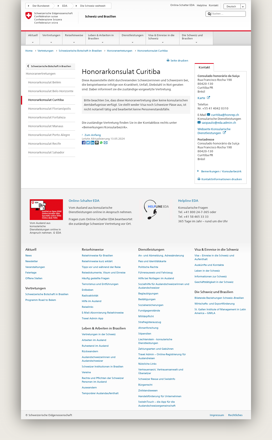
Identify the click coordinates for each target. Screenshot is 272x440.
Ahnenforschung (148, 327)
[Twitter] (88, 142)
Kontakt (202, 67)
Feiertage (30, 272)
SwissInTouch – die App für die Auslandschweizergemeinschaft (156, 404)
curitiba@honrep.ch (225, 115)
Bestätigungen (147, 299)
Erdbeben (87, 289)
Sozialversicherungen (150, 305)
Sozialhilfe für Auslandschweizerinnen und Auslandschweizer (163, 286)
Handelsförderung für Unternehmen (159, 396)
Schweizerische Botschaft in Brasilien (80, 50)
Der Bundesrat (41, 5)
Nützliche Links (147, 364)
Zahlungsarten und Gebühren (156, 348)
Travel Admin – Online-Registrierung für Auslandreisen (162, 356)
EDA (64, 5)
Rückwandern (90, 351)
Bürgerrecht (145, 384)
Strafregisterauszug (149, 322)
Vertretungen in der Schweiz (99, 334)
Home (29, 50)
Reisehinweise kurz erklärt (97, 261)
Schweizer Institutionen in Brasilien (102, 366)
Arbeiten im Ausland (94, 340)
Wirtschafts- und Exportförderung (215, 303)
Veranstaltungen (35, 267)
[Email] (105, 142)
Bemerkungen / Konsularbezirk (221, 171)
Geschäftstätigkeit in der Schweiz (214, 282)
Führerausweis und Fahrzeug (155, 272)
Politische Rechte (148, 267)
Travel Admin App (92, 318)
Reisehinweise (74, 38)
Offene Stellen (33, 278)
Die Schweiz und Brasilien (196, 38)
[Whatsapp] (101, 142)
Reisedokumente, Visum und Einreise (103, 272)
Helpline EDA (188, 200)
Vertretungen (51, 38)
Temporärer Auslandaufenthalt (100, 393)
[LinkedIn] (93, 142)
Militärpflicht (146, 316)
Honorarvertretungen (119, 50)
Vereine (86, 372)
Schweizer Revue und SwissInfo (156, 379)
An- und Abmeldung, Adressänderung (161, 255)
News (28, 255)
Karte (204, 98)
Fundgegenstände (149, 310)
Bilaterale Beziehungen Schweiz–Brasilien (219, 298)
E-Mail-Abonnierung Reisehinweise (103, 312)
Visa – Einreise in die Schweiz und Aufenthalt (214, 257)
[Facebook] (84, 142)
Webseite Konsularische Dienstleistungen (214, 131)
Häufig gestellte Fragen (95, 278)
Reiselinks (87, 307)
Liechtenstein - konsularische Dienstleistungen (155, 341)
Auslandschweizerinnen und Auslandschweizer (98, 359)
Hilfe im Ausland (91, 301)
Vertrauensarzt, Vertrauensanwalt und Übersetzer (160, 371)
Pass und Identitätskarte (152, 261)
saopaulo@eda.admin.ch (219, 122)
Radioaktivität (90, 295)
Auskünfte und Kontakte (209, 265)
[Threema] (97, 142)
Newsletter (31, 261)
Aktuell (33, 38)
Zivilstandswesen (148, 390)
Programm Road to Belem (40, 300)
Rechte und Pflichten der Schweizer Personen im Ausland (103, 380)
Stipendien (144, 333)
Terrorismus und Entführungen (100, 284)
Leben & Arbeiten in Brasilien (102, 38)
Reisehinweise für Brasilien (97, 255)
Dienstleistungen (133, 38)
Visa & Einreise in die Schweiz (162, 38)
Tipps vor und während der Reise (101, 267)
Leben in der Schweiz (207, 270)
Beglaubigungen (148, 293)
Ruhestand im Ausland (95, 345)
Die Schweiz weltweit (92, 5)
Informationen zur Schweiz (211, 276)
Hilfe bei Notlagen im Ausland (156, 278)
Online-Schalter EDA (84, 200)
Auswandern (89, 387)
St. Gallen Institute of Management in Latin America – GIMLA (220, 311)
